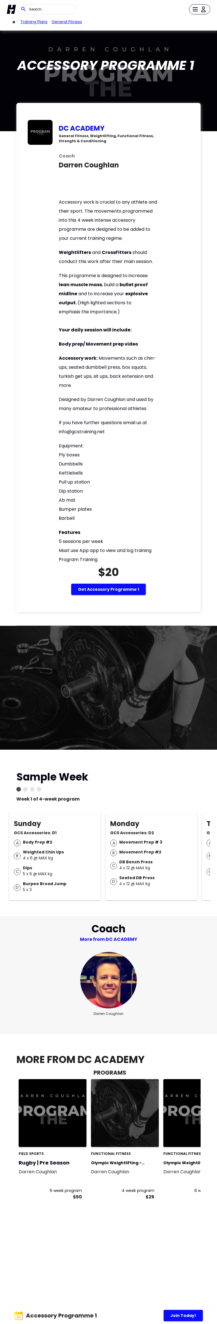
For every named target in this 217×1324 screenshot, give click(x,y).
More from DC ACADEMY (108, 939)
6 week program (66, 1190)
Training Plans (33, 22)
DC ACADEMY (82, 128)
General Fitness (67, 22)
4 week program (138, 1190)
